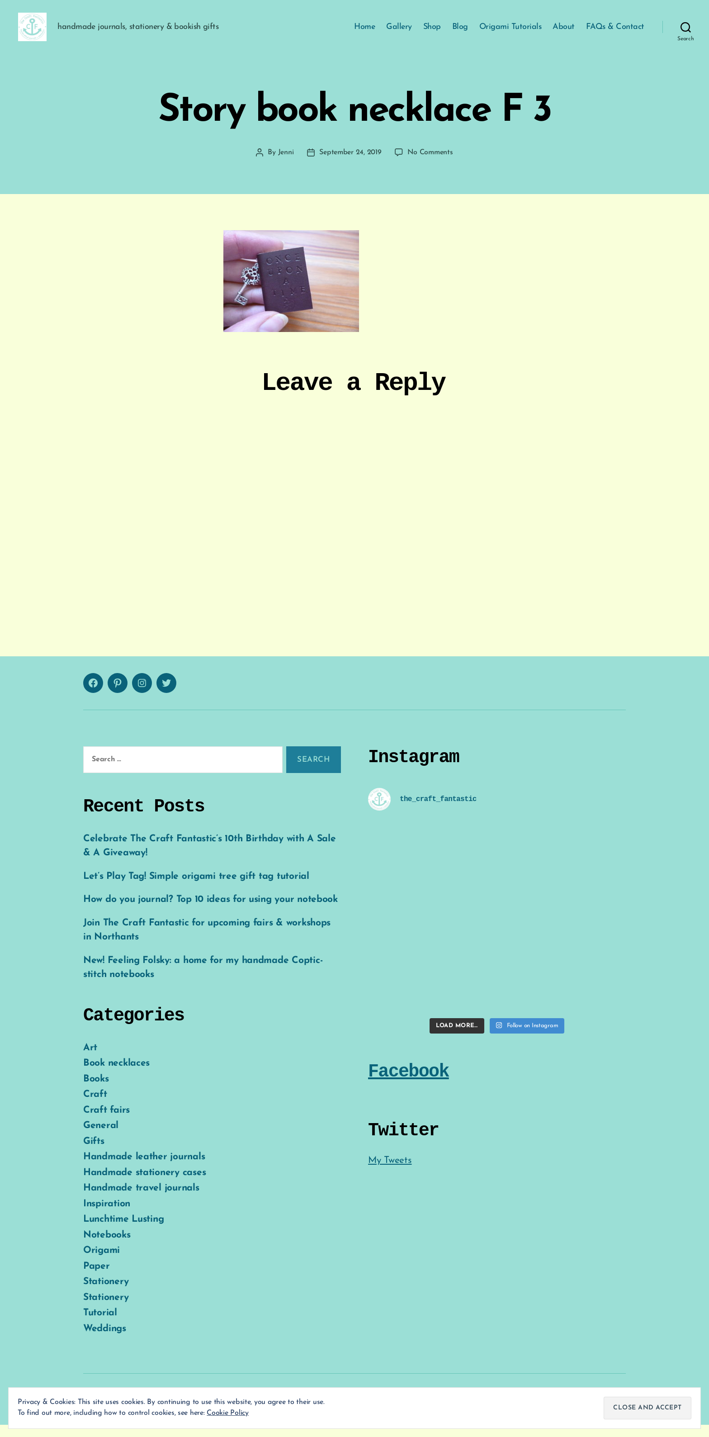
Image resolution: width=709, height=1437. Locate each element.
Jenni (286, 164)
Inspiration (106, 1215)
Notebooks (107, 1247)
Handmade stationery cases (144, 1184)
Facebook (408, 1083)
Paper (96, 1278)
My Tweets (390, 1172)
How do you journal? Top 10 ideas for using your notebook (210, 911)
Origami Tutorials (510, 32)
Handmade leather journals (144, 1169)
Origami (101, 1262)
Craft (95, 1106)
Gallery (399, 32)
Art (90, 1059)
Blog (460, 32)
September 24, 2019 (350, 164)
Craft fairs (106, 1122)
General (100, 1138)
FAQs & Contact (615, 32)
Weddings (104, 1340)
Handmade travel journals (141, 1200)
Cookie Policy (228, 1413)
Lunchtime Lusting (123, 1231)
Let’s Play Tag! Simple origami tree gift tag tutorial (196, 888)
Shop (432, 32)
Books (96, 1091)
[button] (38, 33)
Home (364, 32)
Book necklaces (116, 1075)
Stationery (105, 1294)
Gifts (93, 1153)
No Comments (430, 164)
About (564, 32)
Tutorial (100, 1325)
